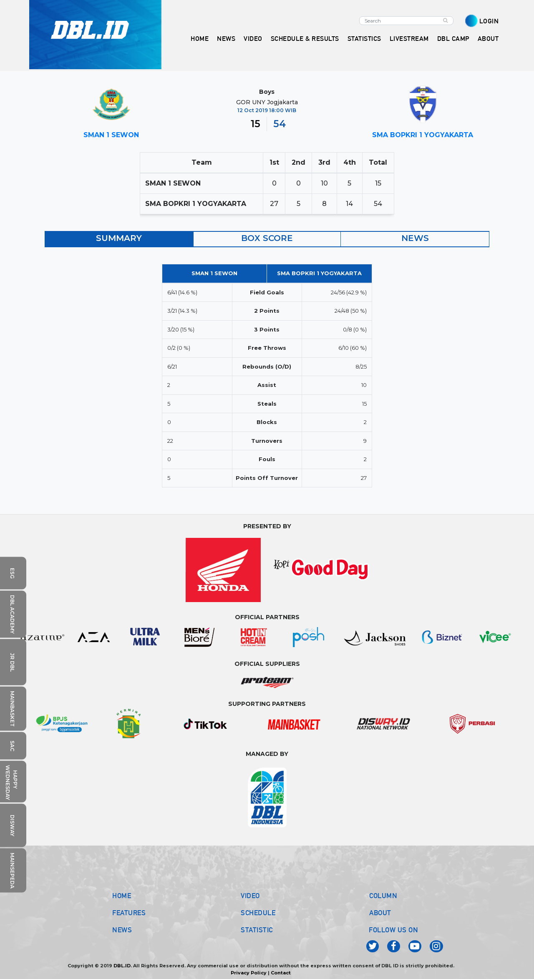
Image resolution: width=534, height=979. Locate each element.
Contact (281, 973)
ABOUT (380, 913)
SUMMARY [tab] (119, 238)
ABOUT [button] (488, 39)
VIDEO (253, 39)
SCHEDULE (258, 913)
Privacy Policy (249, 973)
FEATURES (129, 913)
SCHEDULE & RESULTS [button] (305, 39)
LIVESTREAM (409, 39)
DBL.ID (122, 966)
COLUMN (383, 895)
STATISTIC (257, 930)
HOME (200, 39)
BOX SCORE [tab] (267, 238)
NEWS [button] (226, 39)
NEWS (122, 930)
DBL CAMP (453, 39)
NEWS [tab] (415, 238)
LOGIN (489, 21)
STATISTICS (364, 39)
